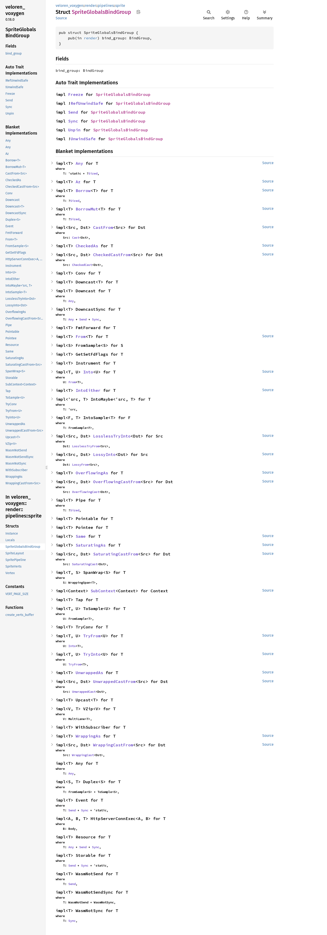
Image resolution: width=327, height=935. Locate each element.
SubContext (103, 590)
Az (78, 181)
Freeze (75, 94)
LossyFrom (80, 464)
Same (81, 536)
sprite (120, 5)
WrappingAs (88, 736)
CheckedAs (87, 245)
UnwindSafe (83, 138)
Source (61, 18)
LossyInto (104, 454)
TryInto (92, 654)
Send (73, 112)
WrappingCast (83, 755)
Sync (73, 121)
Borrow (83, 190)
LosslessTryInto (112, 436)
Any (79, 163)
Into (88, 372)
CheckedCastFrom (112, 254)
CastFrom (103, 227)
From (81, 336)
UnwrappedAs (89, 672)
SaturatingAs (91, 545)
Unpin (74, 129)
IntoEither (88, 390)
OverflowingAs (92, 472)
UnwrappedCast (84, 692)
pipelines (106, 5)
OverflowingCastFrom (117, 481)
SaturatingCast (84, 564)
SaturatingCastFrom (115, 554)
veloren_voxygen (69, 5)
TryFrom (92, 635)
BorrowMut (87, 209)
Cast (75, 237)
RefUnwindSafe (87, 103)
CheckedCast (82, 265)
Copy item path (138, 12)
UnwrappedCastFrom (114, 681)
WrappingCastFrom (113, 745)
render (90, 5)
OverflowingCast (85, 492)
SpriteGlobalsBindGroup (123, 94)
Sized (92, 173)
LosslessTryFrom (85, 446)
